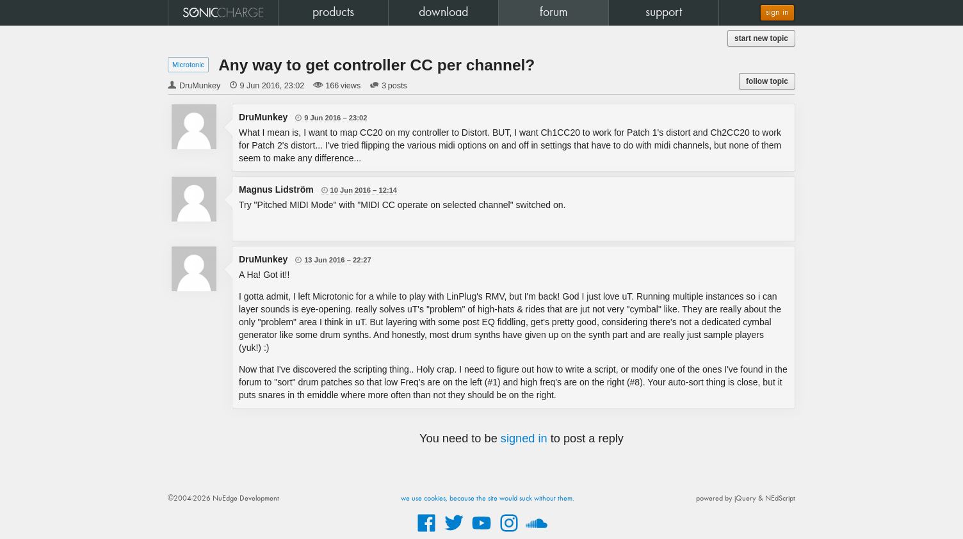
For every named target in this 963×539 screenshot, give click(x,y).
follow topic (767, 81)
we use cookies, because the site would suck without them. (487, 499)
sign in (777, 12)
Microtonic (188, 64)
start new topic (761, 38)
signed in (524, 438)
